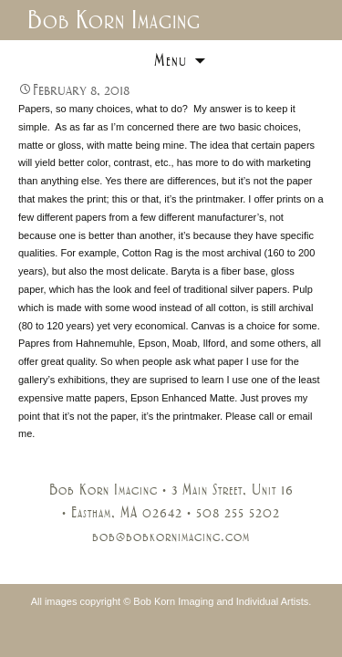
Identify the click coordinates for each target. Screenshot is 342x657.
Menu (170, 60)
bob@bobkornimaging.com (171, 536)
